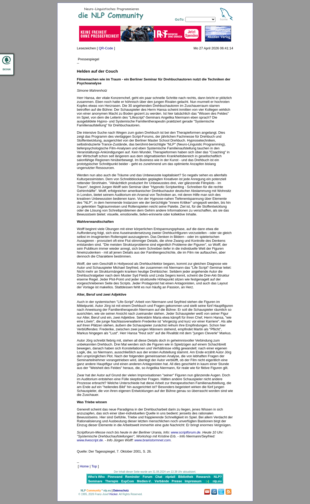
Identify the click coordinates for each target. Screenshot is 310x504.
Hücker (113, 494)
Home (84, 466)
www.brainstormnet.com (152, 440)
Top (94, 466)
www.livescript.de (90, 440)
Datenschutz (120, 490)
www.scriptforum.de (185, 432)
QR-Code (106, 48)
